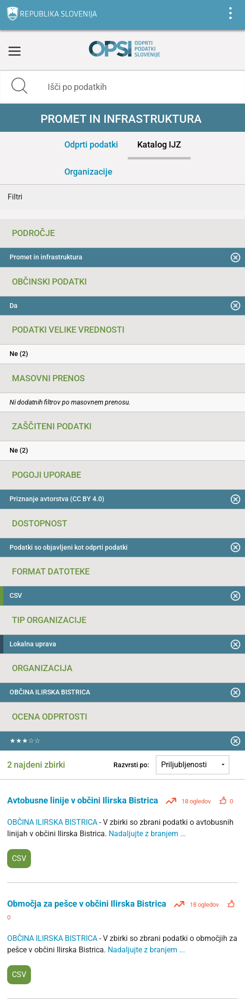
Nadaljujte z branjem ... (147, 833)
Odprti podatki (91, 144)
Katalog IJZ (159, 144)
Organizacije (88, 172)
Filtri (15, 196)
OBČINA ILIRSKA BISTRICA (53, 822)
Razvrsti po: (131, 765)
